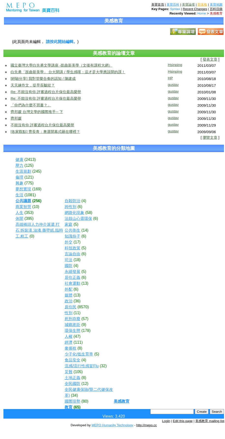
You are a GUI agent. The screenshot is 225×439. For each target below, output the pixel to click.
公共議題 (23, 201)
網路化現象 (74, 213)
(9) (83, 325)
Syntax (175, 9)
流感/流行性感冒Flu (82, 366)
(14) (84, 230)
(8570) (83, 307)
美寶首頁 (157, 4)
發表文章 (210, 59)
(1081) (30, 195)
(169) (36, 189)
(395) (28, 218)
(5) (75, 224)
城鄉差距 (72, 325)
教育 (68, 407)
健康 (19, 159)
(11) (76, 313)
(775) (28, 183)
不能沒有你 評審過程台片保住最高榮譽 (42, 125)
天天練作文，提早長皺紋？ (33, 85)
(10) (35, 207)
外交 (68, 242)
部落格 (202, 4)
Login (166, 421)
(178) (85, 330)
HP (170, 78)
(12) (84, 384)
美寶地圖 (216, 4)
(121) (28, 177)
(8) (79, 348)
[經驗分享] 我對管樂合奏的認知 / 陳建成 (43, 78)
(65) (76, 407)
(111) (78, 342)
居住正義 (72, 277)
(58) (88, 213)
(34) (74, 395)
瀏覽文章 (210, 138)
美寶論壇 (188, 4)
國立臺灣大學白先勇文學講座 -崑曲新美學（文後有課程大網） (61, 65)
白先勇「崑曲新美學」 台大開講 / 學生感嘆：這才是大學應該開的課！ (68, 72)
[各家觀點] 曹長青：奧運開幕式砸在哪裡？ (45, 131)
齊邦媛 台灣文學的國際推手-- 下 (37, 112)
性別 (68, 313)
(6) (79, 207)
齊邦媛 (16, 118)
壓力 (19, 165)
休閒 (19, 218)
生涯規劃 (23, 171)
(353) (28, 213)
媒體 (68, 295)
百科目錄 (216, 9)
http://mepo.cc (146, 425)
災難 (68, 372)
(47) (76, 336)
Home (201, 13)
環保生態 (72, 330)
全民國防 (72, 384)
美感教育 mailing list (209, 421)
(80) (84, 401)
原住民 (70, 307)
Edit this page (183, 421)
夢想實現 (23, 189)
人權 (68, 336)
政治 (68, 301)
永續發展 (72, 271)
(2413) (30, 159)
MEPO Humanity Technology (112, 425)
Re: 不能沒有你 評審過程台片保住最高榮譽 (46, 92)
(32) (103, 366)
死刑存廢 (72, 319)
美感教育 (216, 13)
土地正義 (72, 378)
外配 (68, 289)
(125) (28, 165)
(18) (76, 260)
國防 (68, 266)
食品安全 (72, 360)
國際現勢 (72, 401)
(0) (31, 236)
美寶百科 (173, 4)
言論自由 (72, 254)
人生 (19, 213)
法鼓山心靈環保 (78, 218)
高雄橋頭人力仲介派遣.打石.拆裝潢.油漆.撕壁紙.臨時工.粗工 (39, 230)
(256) (36, 201)
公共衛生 (72, 230)
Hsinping (175, 65)
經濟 (68, 342)
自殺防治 (72, 201)
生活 (19, 195)
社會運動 (72, 283)
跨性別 (70, 207)
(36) (76, 301)
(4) (83, 201)
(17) (76, 242)
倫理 (19, 177)
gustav (173, 85)
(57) (84, 319)
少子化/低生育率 (79, 354)
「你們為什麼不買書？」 (31, 105)
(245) (36, 171)
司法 (68, 260)
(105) (78, 372)
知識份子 (72, 236)
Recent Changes (195, 9)
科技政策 (72, 248)
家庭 (68, 224)
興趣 (19, 183)
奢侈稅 (70, 348)
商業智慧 (23, 207)
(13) (84, 283)
